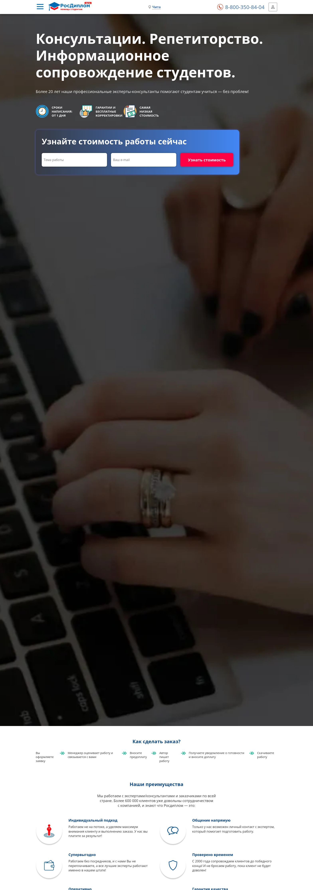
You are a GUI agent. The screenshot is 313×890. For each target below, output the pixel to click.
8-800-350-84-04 (244, 7)
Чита (156, 7)
